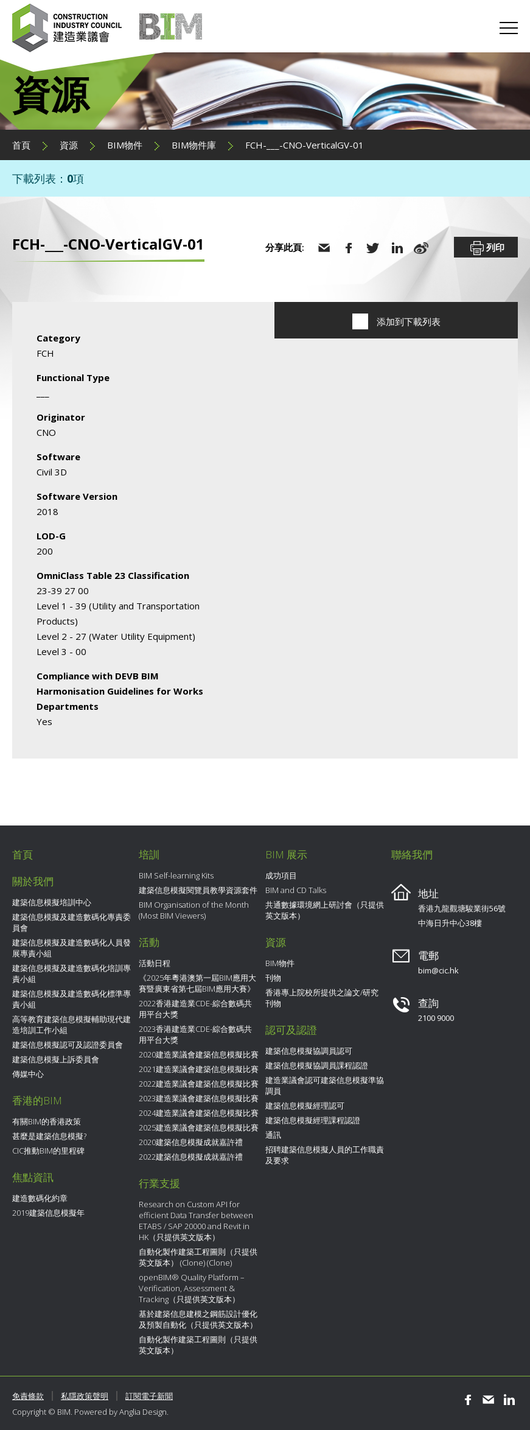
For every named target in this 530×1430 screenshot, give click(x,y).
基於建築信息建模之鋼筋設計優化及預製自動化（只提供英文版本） (198, 1319)
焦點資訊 (33, 1177)
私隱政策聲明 (84, 1396)
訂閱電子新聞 (149, 1396)
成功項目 (281, 875)
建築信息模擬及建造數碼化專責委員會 (71, 922)
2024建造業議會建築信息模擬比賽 (199, 1112)
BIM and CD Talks (295, 890)
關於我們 (33, 881)
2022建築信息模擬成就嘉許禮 (191, 1156)
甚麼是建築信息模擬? (49, 1135)
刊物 (273, 977)
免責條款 (28, 1396)
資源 (69, 145)
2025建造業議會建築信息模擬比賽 (199, 1127)
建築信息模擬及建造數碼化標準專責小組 (71, 999)
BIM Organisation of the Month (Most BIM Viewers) (194, 910)
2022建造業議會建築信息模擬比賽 (199, 1083)
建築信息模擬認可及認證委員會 (67, 1044)
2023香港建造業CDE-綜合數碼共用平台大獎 (195, 1034)
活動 (149, 942)
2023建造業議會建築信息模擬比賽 (199, 1098)
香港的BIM (37, 1100)
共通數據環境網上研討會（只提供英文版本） (324, 910)
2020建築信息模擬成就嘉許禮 (191, 1142)
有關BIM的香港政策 (46, 1121)
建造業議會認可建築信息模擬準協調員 (324, 1085)
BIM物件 (124, 145)
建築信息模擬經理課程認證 (312, 1120)
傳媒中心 (28, 1073)
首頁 (21, 145)
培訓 (149, 854)
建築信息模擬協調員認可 (308, 1050)
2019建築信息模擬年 (48, 1212)
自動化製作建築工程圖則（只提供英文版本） (198, 1345)
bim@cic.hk (438, 970)
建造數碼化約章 (40, 1198)
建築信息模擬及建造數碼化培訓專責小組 (71, 973)
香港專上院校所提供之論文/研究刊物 (321, 998)
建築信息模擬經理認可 (304, 1105)
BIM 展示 (286, 854)
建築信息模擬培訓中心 (51, 902)
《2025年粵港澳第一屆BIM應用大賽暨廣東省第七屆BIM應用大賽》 (197, 983)
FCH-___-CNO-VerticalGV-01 (304, 145)
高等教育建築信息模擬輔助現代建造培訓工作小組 (71, 1025)
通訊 (273, 1134)
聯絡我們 (412, 854)
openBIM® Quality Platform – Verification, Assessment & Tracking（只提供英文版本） (192, 1288)
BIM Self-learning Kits (176, 875)
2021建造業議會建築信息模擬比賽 (199, 1069)
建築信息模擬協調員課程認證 (316, 1065)
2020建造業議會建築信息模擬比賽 (199, 1054)
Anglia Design (143, 1411)
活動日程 (154, 963)
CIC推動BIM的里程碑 (48, 1150)
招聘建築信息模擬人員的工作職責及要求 (324, 1155)
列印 (486, 248)
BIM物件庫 (194, 145)
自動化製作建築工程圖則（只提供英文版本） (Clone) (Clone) (198, 1257)
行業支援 (159, 1183)
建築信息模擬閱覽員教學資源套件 (198, 890)
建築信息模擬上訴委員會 (55, 1059)
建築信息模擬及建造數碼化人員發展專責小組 (71, 948)
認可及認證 (291, 1030)
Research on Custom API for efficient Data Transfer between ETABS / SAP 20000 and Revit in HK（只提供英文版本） (196, 1220)
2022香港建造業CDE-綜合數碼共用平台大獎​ (195, 1009)
